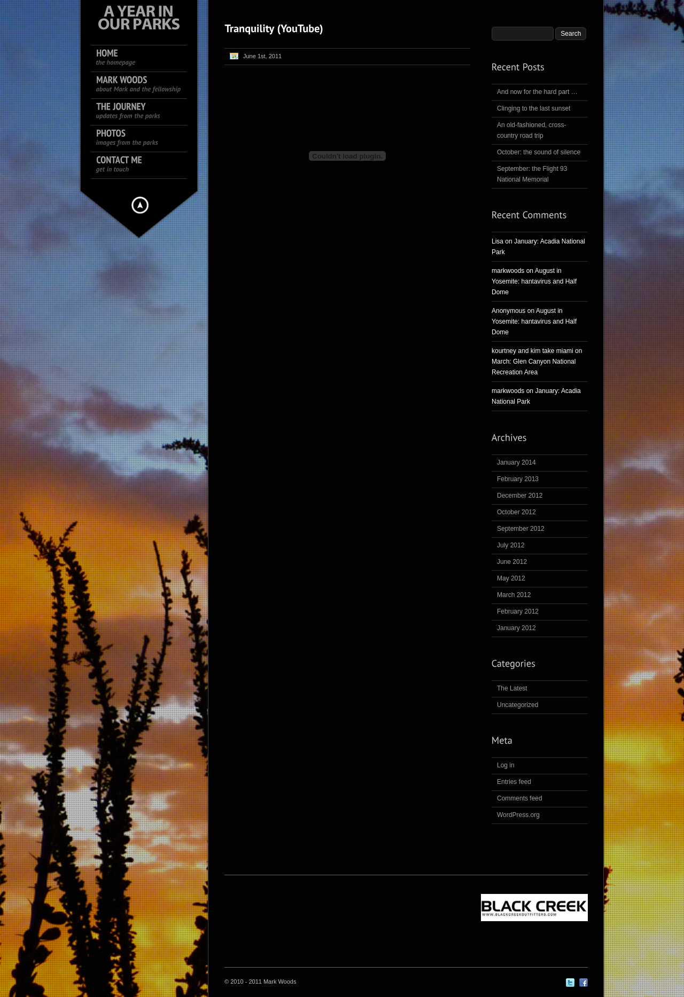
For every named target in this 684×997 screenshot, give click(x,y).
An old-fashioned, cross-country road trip (531, 130)
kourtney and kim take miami (532, 351)
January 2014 (516, 462)
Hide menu (140, 205)
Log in (506, 765)
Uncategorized (517, 705)
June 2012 (512, 562)
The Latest (512, 688)
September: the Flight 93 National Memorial (532, 174)
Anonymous (508, 311)
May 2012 (511, 578)
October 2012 (516, 512)
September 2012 (521, 528)
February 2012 (518, 611)
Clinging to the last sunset (533, 108)
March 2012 (514, 595)
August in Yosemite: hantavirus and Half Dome (534, 281)
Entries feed (514, 782)
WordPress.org (518, 815)
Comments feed (519, 798)
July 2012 (510, 545)
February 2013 (518, 479)
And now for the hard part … (537, 92)
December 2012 (519, 495)
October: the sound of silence (538, 152)
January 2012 (516, 628)
